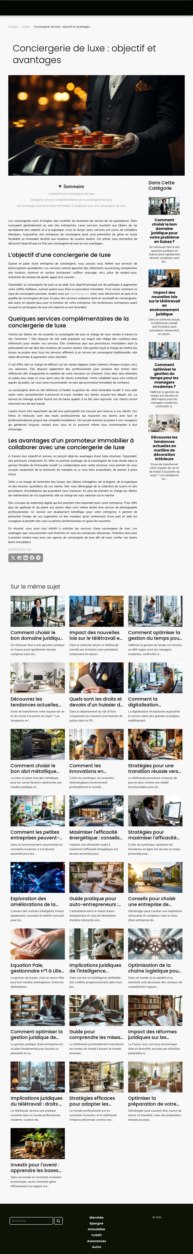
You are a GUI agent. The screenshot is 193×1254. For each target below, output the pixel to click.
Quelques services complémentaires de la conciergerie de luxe (71, 200)
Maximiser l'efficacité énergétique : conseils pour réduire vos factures (94, 840)
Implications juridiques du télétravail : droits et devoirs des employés (37, 1104)
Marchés (96, 1217)
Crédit (96, 1235)
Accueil (13, 27)
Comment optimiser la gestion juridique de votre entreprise (37, 1037)
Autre (26, 27)
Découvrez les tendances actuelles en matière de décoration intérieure (164, 448)
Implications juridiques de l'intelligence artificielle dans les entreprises (95, 974)
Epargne (96, 1223)
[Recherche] (31, 1221)
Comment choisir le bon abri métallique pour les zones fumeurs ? (37, 774)
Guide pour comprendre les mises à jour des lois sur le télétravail (94, 1040)
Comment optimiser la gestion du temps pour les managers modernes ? (164, 375)
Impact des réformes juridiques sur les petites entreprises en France (153, 1040)
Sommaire (73, 187)
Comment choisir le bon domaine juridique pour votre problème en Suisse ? (164, 230)
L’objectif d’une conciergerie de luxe (71, 194)
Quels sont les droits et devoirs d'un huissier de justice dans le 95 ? (96, 705)
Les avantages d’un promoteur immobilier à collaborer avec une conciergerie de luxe (71, 206)
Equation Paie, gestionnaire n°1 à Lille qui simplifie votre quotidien (36, 974)
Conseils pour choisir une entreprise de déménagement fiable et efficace (154, 907)
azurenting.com (79, 294)
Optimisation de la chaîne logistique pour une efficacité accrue (154, 971)
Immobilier (96, 1229)
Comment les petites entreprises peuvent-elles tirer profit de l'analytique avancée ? (37, 840)
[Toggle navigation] (11, 8)
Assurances (96, 1241)
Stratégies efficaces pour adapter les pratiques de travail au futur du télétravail (95, 1106)
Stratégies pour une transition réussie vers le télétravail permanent (153, 774)
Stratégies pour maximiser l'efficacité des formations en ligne (152, 840)
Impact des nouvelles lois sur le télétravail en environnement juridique (164, 303)
